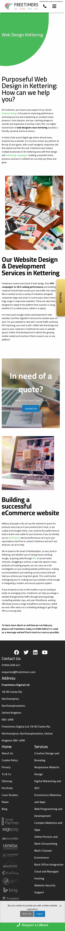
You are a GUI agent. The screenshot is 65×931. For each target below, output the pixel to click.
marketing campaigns (17, 155)
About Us (7, 753)
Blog (4, 808)
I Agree (39, 914)
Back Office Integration (48, 864)
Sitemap (7, 781)
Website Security (44, 885)
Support (39, 892)
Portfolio (7, 788)
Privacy (6, 767)
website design (9, 113)
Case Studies (10, 795)
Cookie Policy (10, 760)
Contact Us (31, 408)
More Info (26, 914)
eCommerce (14, 538)
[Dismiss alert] (60, 905)
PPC (34, 558)
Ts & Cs (6, 774)
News (5, 802)
